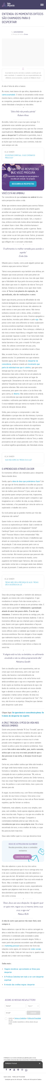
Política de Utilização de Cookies (32, 1079)
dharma (16, 394)
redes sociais (36, 949)
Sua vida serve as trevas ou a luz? (18, 460)
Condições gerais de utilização (13, 1079)
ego (36, 319)
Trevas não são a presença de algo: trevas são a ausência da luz (22, 583)
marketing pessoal (12, 946)
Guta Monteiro (18, 32)
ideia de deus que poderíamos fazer (26, 481)
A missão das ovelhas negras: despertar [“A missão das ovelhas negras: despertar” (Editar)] (19, 984)
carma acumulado (8, 95)
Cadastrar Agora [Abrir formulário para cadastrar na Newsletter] (22, 857)
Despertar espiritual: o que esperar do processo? (20, 156)
